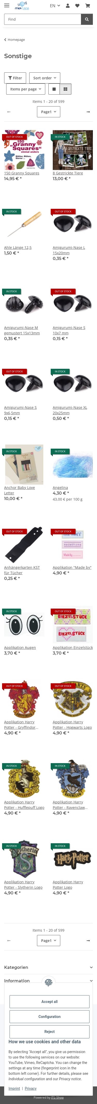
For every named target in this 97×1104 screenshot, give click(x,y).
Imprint (14, 1088)
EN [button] (52, 6)
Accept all (49, 1002)
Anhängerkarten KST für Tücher (22, 570)
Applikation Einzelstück (73, 647)
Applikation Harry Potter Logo (68, 884)
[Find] (87, 19)
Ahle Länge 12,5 (18, 247)
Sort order (42, 77)
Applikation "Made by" (72, 567)
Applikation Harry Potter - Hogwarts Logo (72, 724)
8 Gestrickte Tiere (68, 173)
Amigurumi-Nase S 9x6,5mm (20, 410)
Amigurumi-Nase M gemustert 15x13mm (22, 330)
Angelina (60, 487)
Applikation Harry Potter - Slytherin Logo (23, 884)
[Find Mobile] (42, 19)
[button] (67, 6)
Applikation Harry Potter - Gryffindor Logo (19, 724)
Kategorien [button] (16, 967)
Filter (15, 77)
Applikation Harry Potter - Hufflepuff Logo (24, 805)
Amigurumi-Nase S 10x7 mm (69, 330)
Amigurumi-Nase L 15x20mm (69, 250)
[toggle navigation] (6, 3)
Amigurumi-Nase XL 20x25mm (70, 410)
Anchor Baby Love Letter (19, 490)
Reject (49, 1032)
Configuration (50, 1017)
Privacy (30, 1088)
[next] (88, 112)
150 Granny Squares (21, 173)
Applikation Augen (20, 647)
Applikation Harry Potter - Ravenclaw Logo (69, 805)
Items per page (23, 89)
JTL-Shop (57, 1097)
